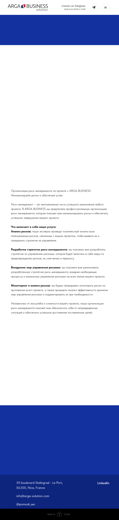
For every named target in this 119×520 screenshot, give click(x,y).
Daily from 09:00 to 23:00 (74, 9)
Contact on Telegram (73, 5)
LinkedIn (103, 483)
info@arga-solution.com (32, 496)
